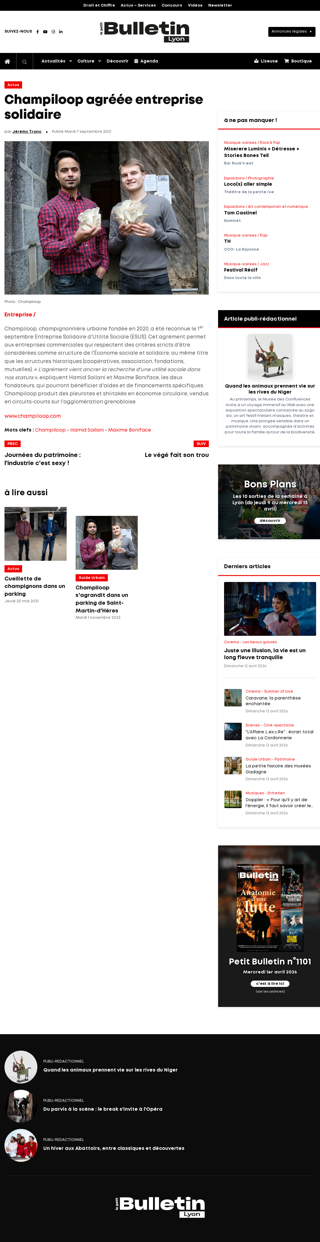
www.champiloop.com (32, 416)
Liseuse (266, 61)
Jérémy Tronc (27, 131)
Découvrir (117, 61)
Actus (13, 85)
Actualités (53, 61)
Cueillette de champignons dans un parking (34, 587)
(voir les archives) (270, 991)
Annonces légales (289, 31)
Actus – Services (138, 5)
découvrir (270, 520)
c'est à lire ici (270, 983)
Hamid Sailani (87, 430)
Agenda (146, 61)
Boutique (298, 61)
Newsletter (220, 5)
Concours (172, 5)
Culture (85, 61)
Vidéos (195, 5)
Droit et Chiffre (99, 5)
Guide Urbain (92, 578)
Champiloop (50, 430)
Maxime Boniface (129, 430)
